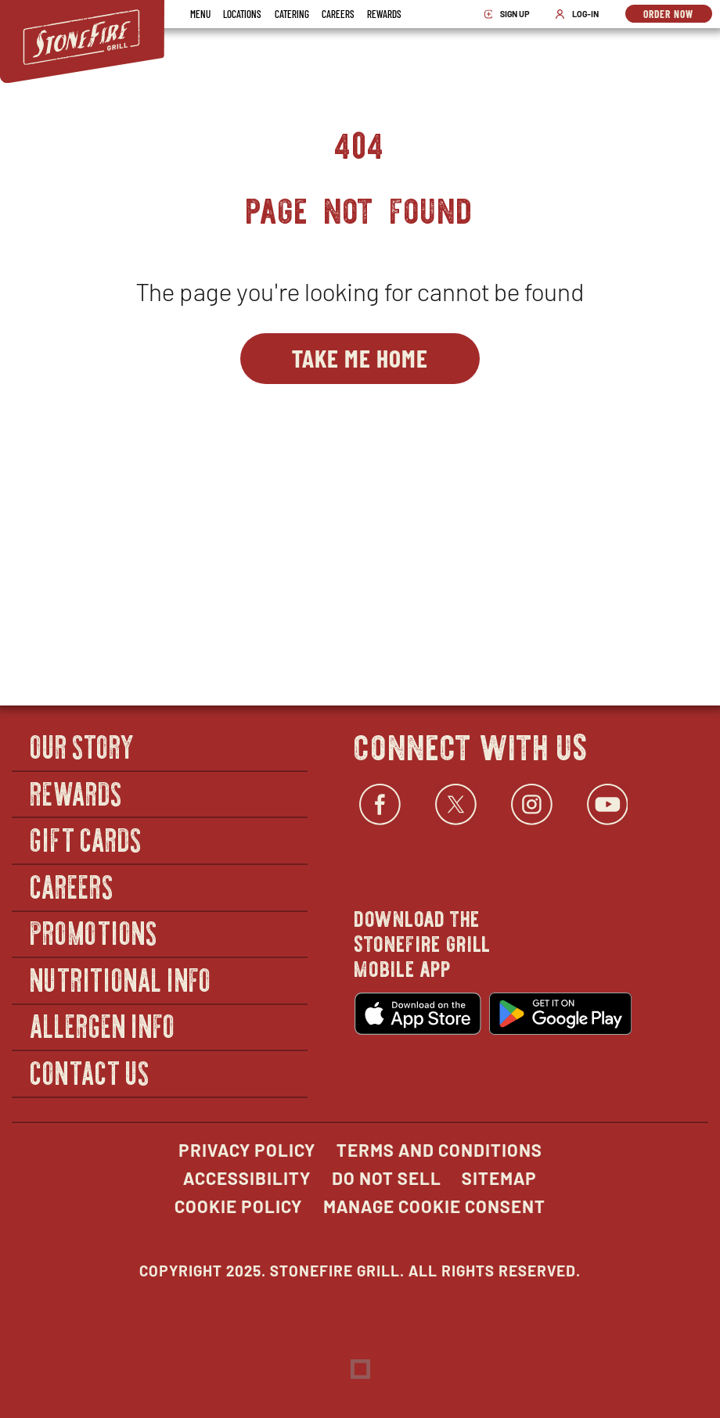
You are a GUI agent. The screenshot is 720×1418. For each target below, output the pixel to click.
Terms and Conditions (439, 1150)
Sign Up (511, 14)
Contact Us (90, 1072)
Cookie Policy (238, 1206)
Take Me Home (360, 357)
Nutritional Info (121, 979)
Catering (292, 13)
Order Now (677, 15)
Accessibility (247, 1178)
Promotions (94, 932)
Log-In (581, 14)
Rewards (384, 13)
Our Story (83, 745)
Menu (200, 13)
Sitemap (499, 1178)
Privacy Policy (246, 1150)
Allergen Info (103, 1025)
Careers (338, 13)
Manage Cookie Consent (434, 1206)
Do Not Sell (386, 1178)
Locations (242, 13)
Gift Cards (86, 839)
